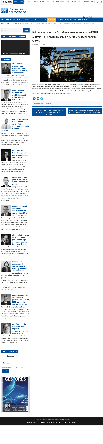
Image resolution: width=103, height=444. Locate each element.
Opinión (44, 20)
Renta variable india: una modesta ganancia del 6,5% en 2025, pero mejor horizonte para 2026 (20, 299)
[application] (15, 47)
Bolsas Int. (28, 20)
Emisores (73, 20)
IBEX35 (7, 20)
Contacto (42, 422)
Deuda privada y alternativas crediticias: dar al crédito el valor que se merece (19, 95)
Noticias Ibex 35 (16, 23)
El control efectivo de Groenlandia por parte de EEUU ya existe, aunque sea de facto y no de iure (20, 239)
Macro (37, 20)
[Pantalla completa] (27, 53)
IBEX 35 (7, 23)
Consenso (60, 20)
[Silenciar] (24, 53)
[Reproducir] (4, 53)
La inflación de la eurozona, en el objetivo (19, 326)
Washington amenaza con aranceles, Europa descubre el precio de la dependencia (20, 68)
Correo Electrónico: (8, 356)
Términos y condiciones (54, 422)
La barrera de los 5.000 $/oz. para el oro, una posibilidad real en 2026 (20, 153)
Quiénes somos (32, 422)
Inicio (2, 23)
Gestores (66, 20)
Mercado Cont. (17, 20)
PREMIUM (52, 20)
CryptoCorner (81, 20)
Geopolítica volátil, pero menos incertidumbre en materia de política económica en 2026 (19, 210)
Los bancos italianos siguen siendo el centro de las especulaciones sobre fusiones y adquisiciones (15, 125)
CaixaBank (50, 103)
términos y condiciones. (16, 367)
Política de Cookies (70, 422)
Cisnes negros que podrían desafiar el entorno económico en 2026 (20, 180)
